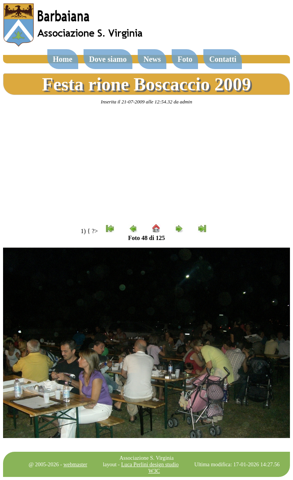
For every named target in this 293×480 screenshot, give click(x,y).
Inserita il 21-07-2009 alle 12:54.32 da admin (146, 102)
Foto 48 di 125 (146, 238)
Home (62, 59)
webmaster (75, 464)
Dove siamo (108, 59)
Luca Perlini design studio (150, 464)
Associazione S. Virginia (146, 458)
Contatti (222, 59)
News (152, 59)
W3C (154, 471)
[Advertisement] (146, 164)
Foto (184, 59)
